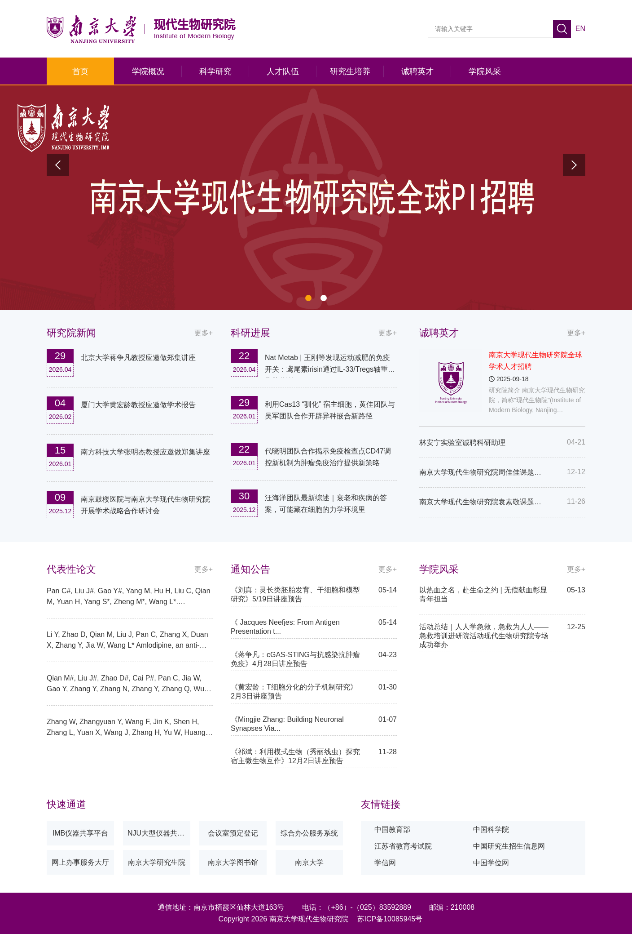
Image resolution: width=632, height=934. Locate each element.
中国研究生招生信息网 (509, 846)
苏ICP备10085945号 (390, 919)
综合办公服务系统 (309, 833)
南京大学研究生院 (156, 862)
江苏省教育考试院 (403, 846)
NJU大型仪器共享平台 (158, 833)
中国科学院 (491, 829)
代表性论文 (71, 569)
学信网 (385, 863)
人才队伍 (283, 71)
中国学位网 (491, 863)
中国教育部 (392, 829)
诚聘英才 (417, 71)
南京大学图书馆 (233, 862)
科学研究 (215, 71)
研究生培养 (350, 71)
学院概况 (148, 71)
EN (580, 28)
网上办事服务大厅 (80, 862)
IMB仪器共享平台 (80, 833)
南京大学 (309, 862)
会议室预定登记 (233, 833)
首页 (80, 71)
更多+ (576, 333)
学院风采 (485, 71)
